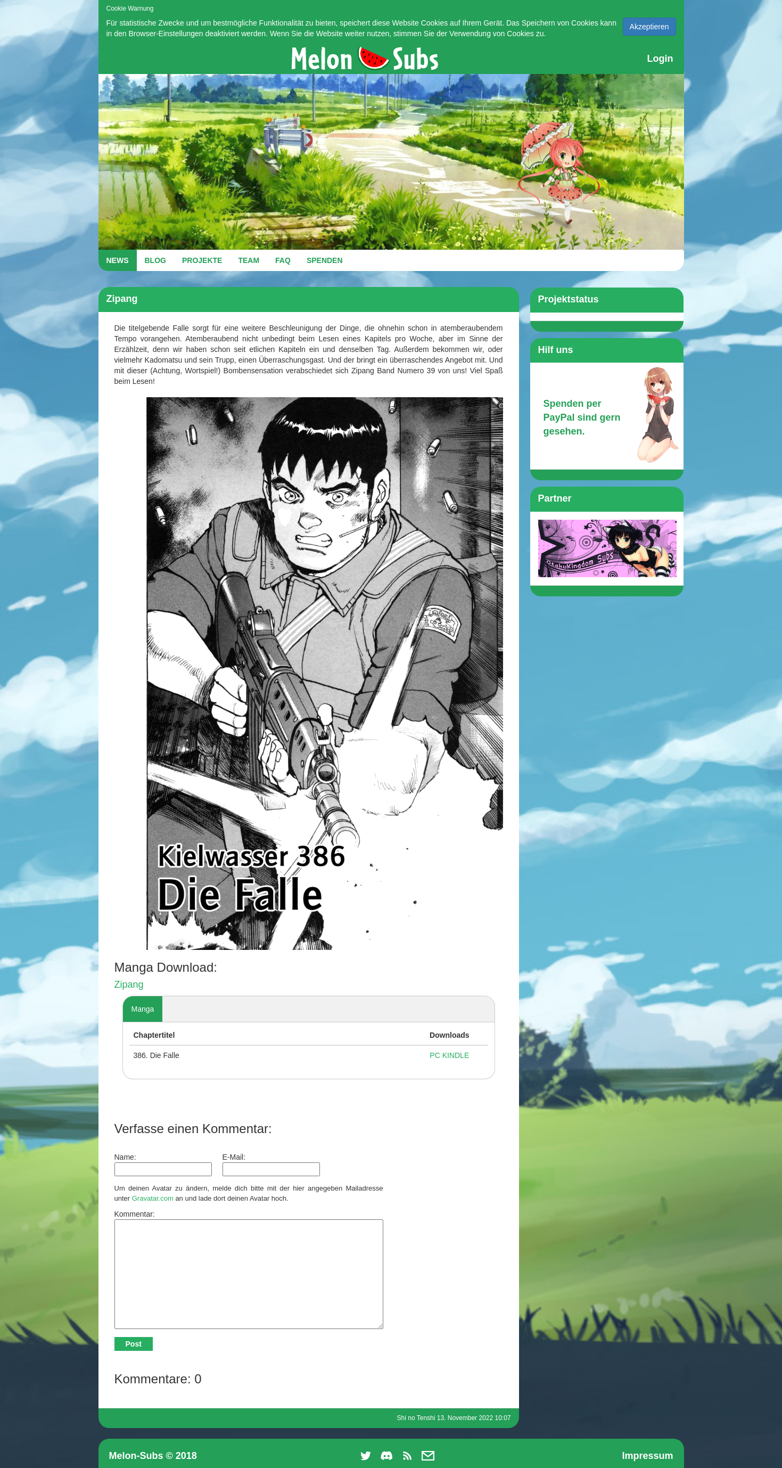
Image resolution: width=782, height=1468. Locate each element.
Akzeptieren (649, 26)
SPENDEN (325, 260)
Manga (142, 1009)
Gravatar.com (153, 1198)
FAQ (283, 260)
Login (660, 58)
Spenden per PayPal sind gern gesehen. (582, 417)
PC (435, 1055)
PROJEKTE (202, 260)
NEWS (117, 260)
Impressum (647, 1455)
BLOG (155, 260)
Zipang (129, 984)
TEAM (248, 260)
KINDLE (456, 1055)
